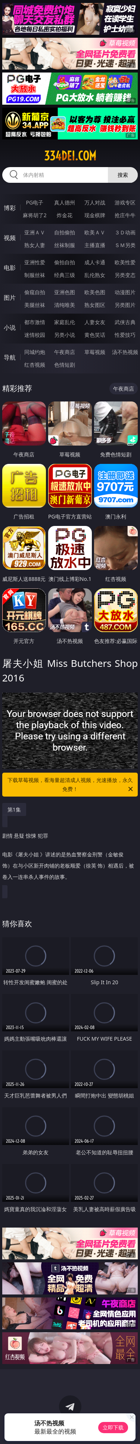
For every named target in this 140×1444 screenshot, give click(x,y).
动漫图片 (125, 292)
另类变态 (125, 274)
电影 (10, 268)
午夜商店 (64, 351)
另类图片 (125, 304)
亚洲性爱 (34, 262)
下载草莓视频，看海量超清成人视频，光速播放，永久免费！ (70, 785)
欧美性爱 (125, 262)
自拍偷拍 (64, 232)
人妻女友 (94, 322)
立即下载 (113, 1427)
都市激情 (34, 322)
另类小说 (64, 334)
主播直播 (94, 245)
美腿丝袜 (34, 304)
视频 (10, 238)
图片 (10, 297)
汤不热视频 (125, 351)
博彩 (10, 208)
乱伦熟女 (94, 274)
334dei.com (70, 155)
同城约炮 (34, 351)
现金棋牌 (94, 215)
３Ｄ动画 (125, 232)
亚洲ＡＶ (34, 232)
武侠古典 (125, 322)
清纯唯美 (64, 304)
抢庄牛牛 (125, 215)
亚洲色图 (64, 292)
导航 (10, 357)
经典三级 (64, 274)
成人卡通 (94, 262)
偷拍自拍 (64, 262)
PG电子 (34, 202)
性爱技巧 (125, 334)
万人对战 (94, 202)
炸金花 (64, 215)
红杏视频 (34, 364)
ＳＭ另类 (125, 245)
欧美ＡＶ (94, 232)
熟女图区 (94, 304)
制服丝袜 (34, 274)
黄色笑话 (94, 334)
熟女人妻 (34, 245)
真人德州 (64, 202)
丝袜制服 (64, 245)
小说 (10, 327)
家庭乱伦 (64, 322)
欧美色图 (94, 292)
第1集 (14, 809)
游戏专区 (125, 202)
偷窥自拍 (34, 292)
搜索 (123, 174)
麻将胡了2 (35, 215)
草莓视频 (94, 351)
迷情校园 (34, 334)
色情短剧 (64, 364)
